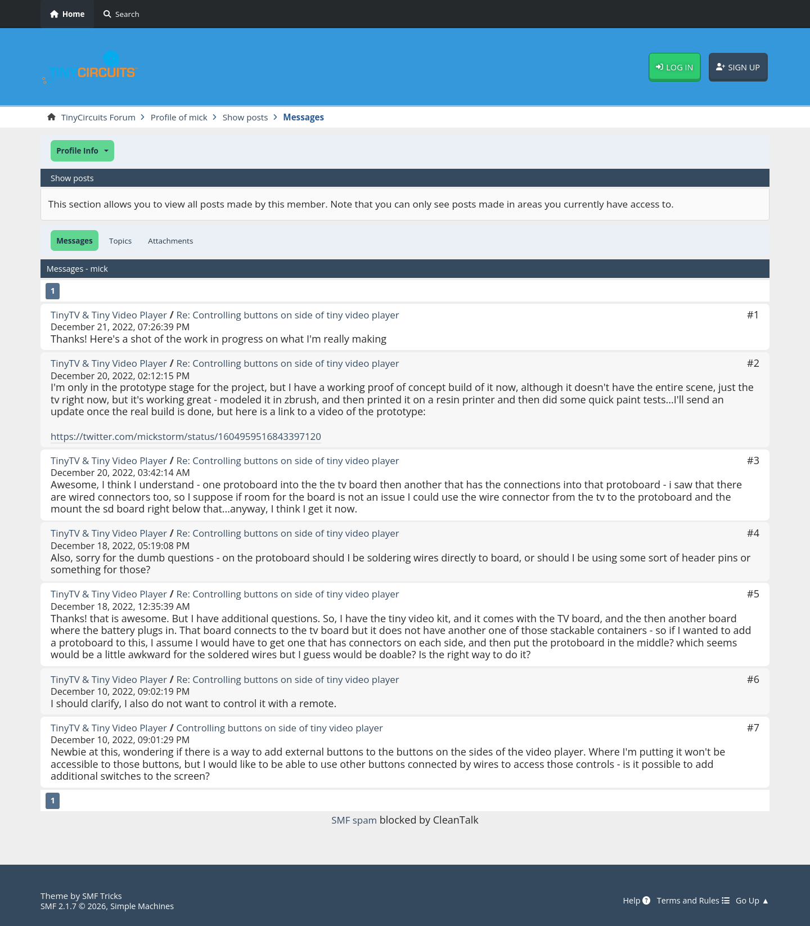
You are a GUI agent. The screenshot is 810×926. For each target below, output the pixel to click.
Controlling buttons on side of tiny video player (294, 728)
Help (629, 901)
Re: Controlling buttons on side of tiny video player (302, 315)
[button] (82, 151)
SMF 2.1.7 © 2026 (75, 905)
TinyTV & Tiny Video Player (113, 315)
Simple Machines (148, 905)
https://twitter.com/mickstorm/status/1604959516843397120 (195, 436)
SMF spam (354, 821)
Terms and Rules (688, 901)
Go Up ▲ (752, 901)
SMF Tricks (103, 895)
